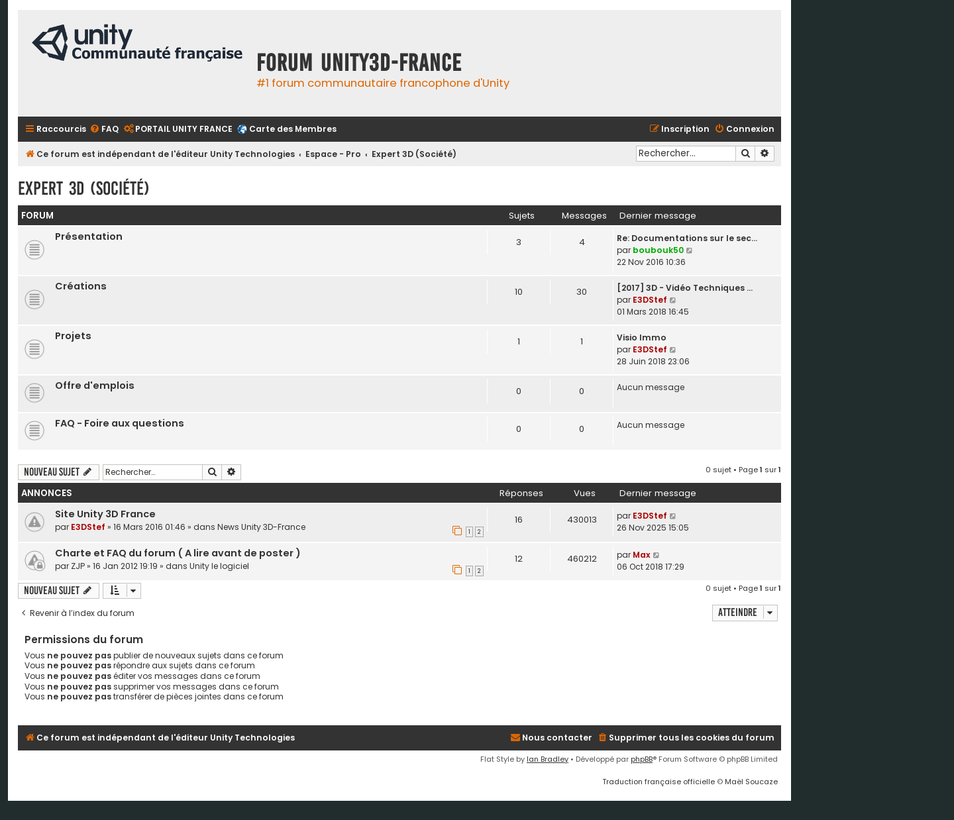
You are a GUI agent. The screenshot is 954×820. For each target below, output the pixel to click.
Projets (73, 335)
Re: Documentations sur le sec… (687, 238)
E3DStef (650, 299)
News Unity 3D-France (261, 527)
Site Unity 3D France (105, 514)
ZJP (78, 566)
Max (642, 554)
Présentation (89, 236)
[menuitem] (104, 129)
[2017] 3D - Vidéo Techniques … (685, 287)
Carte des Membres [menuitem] (293, 128)
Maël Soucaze (751, 781)
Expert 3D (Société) (84, 188)
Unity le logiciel (219, 566)
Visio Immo (641, 337)
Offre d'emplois (94, 385)
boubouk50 (658, 250)
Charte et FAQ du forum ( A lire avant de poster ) (178, 553)
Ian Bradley (547, 759)
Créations (81, 286)
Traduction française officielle (658, 781)
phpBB (642, 759)
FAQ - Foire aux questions (119, 423)
